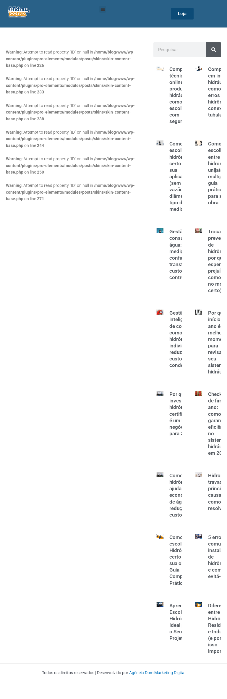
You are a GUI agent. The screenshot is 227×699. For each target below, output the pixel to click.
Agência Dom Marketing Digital (157, 672)
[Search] (213, 49)
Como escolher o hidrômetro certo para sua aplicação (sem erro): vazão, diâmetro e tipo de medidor (181, 176)
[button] (102, 9)
